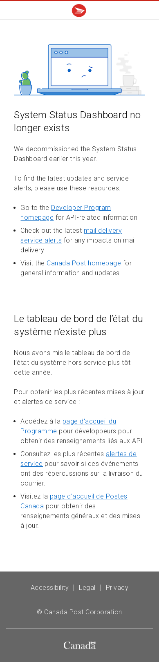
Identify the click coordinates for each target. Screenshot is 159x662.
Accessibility (50, 587)
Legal (87, 587)
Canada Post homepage (84, 263)
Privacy (117, 587)
